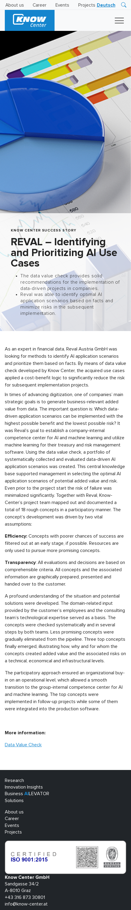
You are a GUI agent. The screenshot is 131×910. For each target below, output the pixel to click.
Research (14, 780)
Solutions (14, 800)
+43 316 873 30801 (25, 897)
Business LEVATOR (27, 793)
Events (62, 5)
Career (39, 5)
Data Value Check (23, 744)
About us (14, 5)
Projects (86, 5)
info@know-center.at (26, 904)
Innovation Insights (24, 787)
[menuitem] (106, 5)
